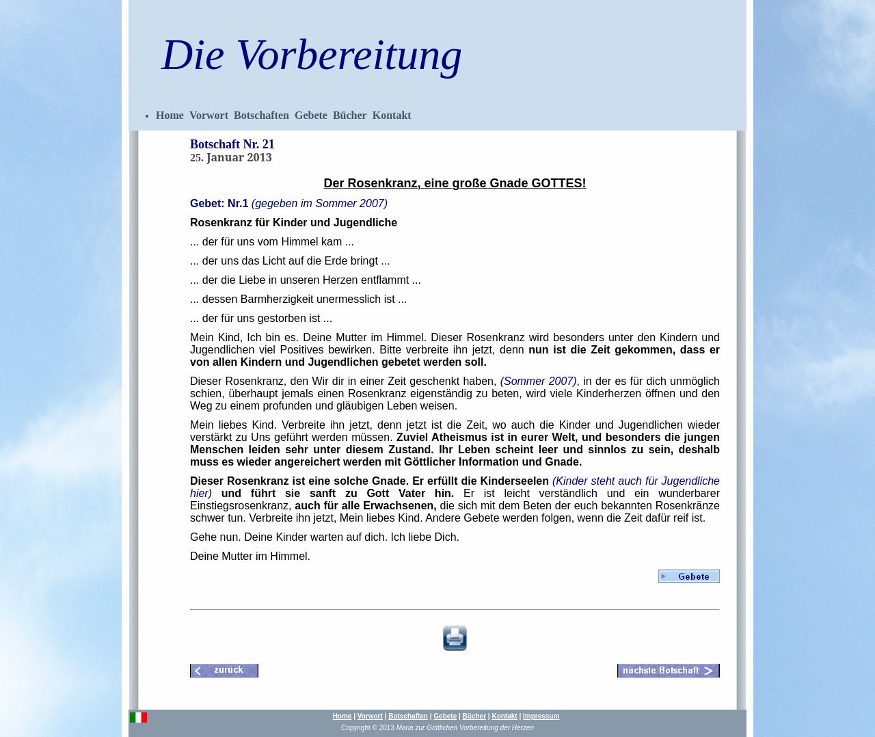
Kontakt (392, 115)
